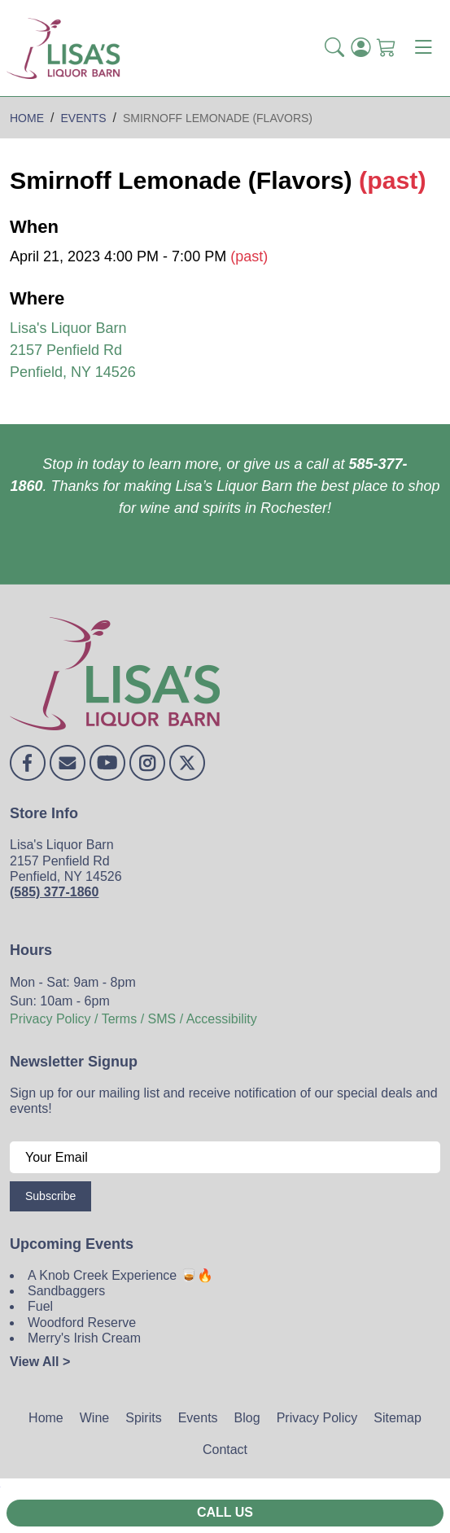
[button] (334, 48)
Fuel (40, 1306)
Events (198, 1418)
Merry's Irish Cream (84, 1338)
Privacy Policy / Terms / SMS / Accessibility (133, 1019)
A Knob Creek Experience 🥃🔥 (120, 1275)
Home (45, 1418)
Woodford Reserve (82, 1322)
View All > (40, 1362)
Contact (225, 1449)
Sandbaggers (66, 1291)
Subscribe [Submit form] (50, 1195)
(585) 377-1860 (54, 892)
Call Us (225, 1512)
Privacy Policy (317, 1418)
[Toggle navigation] (423, 48)
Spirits (143, 1418)
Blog (247, 1418)
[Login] (360, 48)
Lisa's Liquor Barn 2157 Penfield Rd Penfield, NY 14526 (73, 350)
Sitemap (398, 1418)
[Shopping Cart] (386, 48)
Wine (94, 1418)
